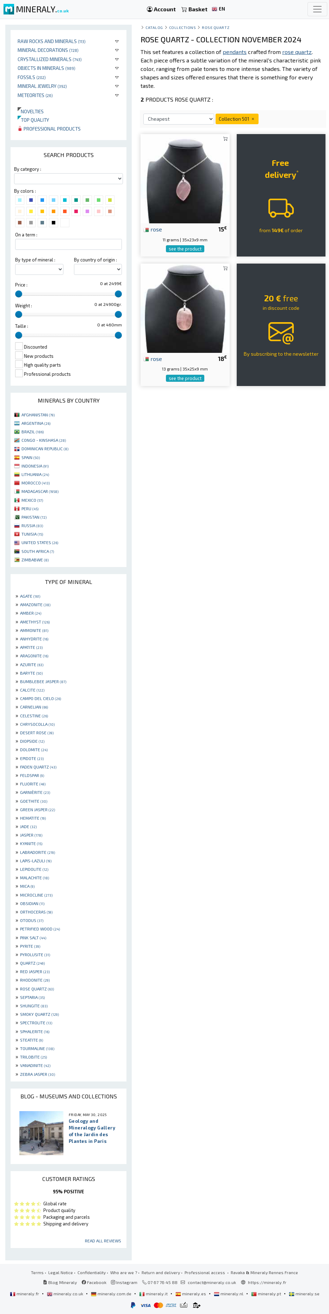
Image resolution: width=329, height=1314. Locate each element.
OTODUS (31, 920)
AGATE (30, 595)
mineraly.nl (229, 1293)
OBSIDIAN (32, 903)
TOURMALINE (37, 1048)
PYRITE (30, 946)
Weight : (23, 305)
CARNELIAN (34, 706)
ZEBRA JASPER (37, 1074)
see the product (185, 249)
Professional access (205, 1272)
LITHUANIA (35, 474)
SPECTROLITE (36, 1022)
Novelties (31, 111)
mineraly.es (191, 1293)
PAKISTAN (33, 516)
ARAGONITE (34, 655)
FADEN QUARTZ (38, 766)
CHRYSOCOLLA (37, 724)
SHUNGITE (34, 1005)
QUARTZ (32, 962)
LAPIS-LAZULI (35, 860)
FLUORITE (32, 783)
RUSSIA (32, 525)
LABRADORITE (37, 852)
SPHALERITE (34, 1031)
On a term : (26, 234)
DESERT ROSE (37, 732)
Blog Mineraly (60, 1282)
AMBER (30, 612)
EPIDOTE (32, 758)
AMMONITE (34, 630)
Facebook (94, 1282)
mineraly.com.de (111, 1293)
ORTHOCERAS (36, 911)
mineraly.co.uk (65, 1293)
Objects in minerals (46, 68)
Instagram (124, 1282)
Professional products (49, 129)
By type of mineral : (35, 260)
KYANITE (31, 843)
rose (152, 229)
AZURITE (31, 664)
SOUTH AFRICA (37, 551)
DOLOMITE (34, 749)
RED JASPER (35, 971)
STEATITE (31, 1039)
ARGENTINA (35, 423)
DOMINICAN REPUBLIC (44, 448)
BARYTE (31, 672)
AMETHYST (35, 621)
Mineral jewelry (42, 86)
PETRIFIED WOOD (40, 928)
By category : (27, 169)
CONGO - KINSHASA (43, 440)
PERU (29, 508)
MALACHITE (34, 877)
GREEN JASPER (37, 809)
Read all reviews (103, 1240)
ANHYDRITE (34, 638)
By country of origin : (95, 260)
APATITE (31, 647)
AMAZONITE (35, 604)
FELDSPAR (32, 775)
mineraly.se (304, 1293)
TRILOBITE (33, 1056)
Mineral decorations (48, 50)
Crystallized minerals (50, 59)
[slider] (18, 293)
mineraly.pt (266, 1293)
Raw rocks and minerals (52, 41)
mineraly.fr (25, 1293)
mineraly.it (154, 1293)
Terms (37, 1272)
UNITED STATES (39, 542)
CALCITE (32, 689)
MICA (27, 886)
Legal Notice (60, 1272)
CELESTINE (34, 715)
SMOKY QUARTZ (39, 1014)
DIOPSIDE (32, 741)
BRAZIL (32, 431)
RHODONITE (35, 979)
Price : (21, 285)
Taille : (21, 326)
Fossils (32, 77)
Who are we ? (123, 1272)
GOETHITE (33, 800)
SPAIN (30, 457)
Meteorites (35, 95)
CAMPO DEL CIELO (40, 698)
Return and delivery (161, 1272)
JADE (28, 826)
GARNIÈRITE (35, 792)
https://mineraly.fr (267, 1282)
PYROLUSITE (35, 954)
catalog (154, 27)
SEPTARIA (32, 997)
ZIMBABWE (35, 559)
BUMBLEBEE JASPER (43, 681)
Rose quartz (215, 27)
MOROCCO (35, 482)
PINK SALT (33, 937)
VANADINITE (35, 1065)
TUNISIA (32, 533)
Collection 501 (237, 119)
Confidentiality (91, 1272)
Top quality (33, 120)
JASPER (31, 834)
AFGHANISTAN (38, 414)
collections (182, 27)
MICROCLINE (36, 894)
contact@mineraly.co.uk (212, 1282)
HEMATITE (33, 817)
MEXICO (32, 500)
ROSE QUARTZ (37, 988)
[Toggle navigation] (317, 9)
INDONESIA (35, 465)
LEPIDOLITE (34, 869)
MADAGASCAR (39, 491)
